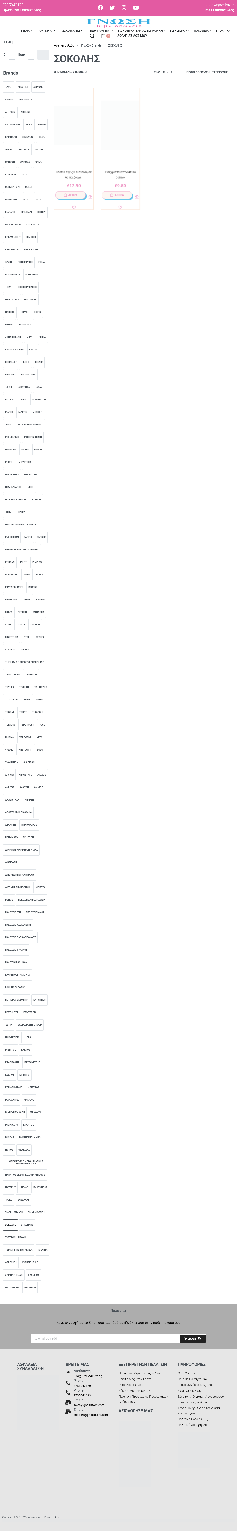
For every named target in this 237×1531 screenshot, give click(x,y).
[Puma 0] (39, 574)
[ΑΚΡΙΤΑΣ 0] (9, 787)
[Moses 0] (38, 449)
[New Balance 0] (13, 487)
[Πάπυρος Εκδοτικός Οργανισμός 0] (25, 1175)
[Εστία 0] (8, 1025)
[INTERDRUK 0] (25, 324)
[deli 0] (38, 199)
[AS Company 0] (12, 124)
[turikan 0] (10, 724)
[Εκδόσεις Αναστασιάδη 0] (31, 900)
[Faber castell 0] (32, 249)
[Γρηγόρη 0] (28, 837)
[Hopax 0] (23, 312)
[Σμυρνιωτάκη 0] (36, 1212)
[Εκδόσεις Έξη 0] (13, 912)
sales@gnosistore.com (89, 1405)
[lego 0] (26, 362)
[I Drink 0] (37, 312)
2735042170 (82, 1385)
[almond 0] (38, 87)
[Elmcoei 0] (30, 237)
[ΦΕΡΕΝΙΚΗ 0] (10, 1262)
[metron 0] (37, 412)
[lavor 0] (33, 349)
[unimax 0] (9, 737)
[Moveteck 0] (25, 462)
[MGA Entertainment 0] (30, 424)
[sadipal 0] (40, 599)
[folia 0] (41, 262)
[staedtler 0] (11, 637)
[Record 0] (33, 587)
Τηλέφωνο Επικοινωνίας (21, 10)
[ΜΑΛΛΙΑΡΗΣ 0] (11, 1100)
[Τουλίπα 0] (42, 1250)
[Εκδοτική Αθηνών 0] (16, 962)
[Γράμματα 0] (11, 837)
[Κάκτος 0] (25, 1050)
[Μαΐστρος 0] (33, 1087)
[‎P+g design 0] (11, 537)
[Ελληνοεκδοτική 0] (15, 987)
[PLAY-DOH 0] (38, 562)
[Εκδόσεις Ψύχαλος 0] (16, 950)
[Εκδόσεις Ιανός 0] (35, 912)
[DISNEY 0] (41, 212)
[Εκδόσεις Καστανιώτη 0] (18, 925)
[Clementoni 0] (12, 187)
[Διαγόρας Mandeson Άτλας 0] (21, 850)
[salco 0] (8, 612)
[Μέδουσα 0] (35, 1112)
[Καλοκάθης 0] (12, 1062)
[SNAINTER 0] (38, 612)
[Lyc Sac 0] (9, 399)
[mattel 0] (23, 412)
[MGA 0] (8, 424)
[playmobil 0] (11, 574)
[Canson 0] (10, 162)
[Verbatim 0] (25, 737)
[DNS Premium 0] (13, 224)
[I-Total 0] (9, 324)
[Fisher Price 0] (25, 262)
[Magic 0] (23, 399)
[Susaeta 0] (10, 649)
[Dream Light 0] (12, 237)
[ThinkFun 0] (31, 674)
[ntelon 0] (36, 499)
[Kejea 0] (42, 337)
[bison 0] (8, 149)
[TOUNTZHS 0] (41, 687)
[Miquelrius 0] (12, 437)
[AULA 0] (29, 124)
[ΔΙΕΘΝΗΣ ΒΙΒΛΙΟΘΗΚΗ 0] (17, 887)
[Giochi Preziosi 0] (27, 287)
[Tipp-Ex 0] (9, 687)
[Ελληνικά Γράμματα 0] (17, 975)
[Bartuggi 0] (11, 137)
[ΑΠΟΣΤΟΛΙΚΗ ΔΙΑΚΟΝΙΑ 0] (18, 812)
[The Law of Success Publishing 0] (24, 662)
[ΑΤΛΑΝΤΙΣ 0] (10, 825)
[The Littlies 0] (12, 674)
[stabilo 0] (35, 624)
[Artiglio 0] (10, 112)
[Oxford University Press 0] (20, 524)
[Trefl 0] (27, 699)
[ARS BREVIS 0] (25, 99)
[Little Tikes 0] (28, 374)
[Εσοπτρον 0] (30, 1012)
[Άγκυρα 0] (9, 774)
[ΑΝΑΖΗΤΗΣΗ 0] (12, 799)
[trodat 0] (9, 712)
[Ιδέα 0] (28, 1037)
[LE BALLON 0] (11, 362)
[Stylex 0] (40, 637)
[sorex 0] (8, 624)
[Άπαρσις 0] (29, 799)
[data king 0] (11, 199)
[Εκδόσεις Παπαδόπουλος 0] (20, 937)
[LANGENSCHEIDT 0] (14, 349)
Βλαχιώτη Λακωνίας (88, 1376)
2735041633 (82, 1395)
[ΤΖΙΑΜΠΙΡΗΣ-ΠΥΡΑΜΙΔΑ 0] (18, 1250)
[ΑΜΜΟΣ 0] (38, 787)
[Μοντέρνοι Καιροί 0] (30, 1137)
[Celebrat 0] (10, 174)
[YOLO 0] (39, 749)
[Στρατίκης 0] (27, 1225)
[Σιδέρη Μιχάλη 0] (14, 1212)
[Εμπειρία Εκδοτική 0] (16, 1000)
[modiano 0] (10, 449)
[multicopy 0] (30, 474)
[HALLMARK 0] (30, 299)
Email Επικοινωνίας (218, 10)
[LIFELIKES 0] (10, 374)
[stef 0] (26, 637)
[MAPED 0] (9, 412)
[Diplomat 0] (26, 212)
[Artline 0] (25, 112)
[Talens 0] (25, 649)
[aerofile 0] (23, 87)
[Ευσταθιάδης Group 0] (29, 1025)
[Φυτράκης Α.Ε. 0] (30, 1262)
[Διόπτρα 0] (40, 887)
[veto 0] (39, 737)
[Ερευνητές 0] (11, 1012)
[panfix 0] (28, 537)
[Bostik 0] (39, 149)
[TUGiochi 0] (37, 712)
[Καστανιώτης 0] (32, 1062)
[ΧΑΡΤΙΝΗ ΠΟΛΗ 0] (13, 1275)
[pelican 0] (9, 562)
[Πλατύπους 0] (40, 1187)
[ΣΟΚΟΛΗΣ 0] (10, 1225)
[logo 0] (8, 387)
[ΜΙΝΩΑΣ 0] (9, 1137)
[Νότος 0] (9, 1150)
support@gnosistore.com (91, 1415)
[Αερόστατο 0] (25, 774)
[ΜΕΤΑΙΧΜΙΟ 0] (11, 1125)
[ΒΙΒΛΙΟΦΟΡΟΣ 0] (29, 825)
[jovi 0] (29, 337)
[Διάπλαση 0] (11, 862)
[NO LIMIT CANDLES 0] (15, 499)
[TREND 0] (39, 699)
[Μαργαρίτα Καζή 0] (14, 1112)
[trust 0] (23, 712)
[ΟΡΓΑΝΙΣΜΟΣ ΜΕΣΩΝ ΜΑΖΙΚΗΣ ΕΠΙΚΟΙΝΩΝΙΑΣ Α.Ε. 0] (26, 1162)
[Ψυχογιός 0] (33, 1275)
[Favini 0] (8, 262)
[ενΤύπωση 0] (39, 1000)
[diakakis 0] (10, 212)
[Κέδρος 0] (9, 1075)
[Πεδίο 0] (24, 1187)
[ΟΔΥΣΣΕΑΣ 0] (24, 1150)
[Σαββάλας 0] (23, 1200)
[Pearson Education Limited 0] (22, 549)
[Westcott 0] (25, 749)
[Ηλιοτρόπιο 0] (12, 1037)
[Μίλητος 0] (29, 1125)
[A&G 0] (8, 87)
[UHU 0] (42, 724)
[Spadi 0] (21, 624)
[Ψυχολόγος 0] (12, 1287)
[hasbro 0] (9, 312)
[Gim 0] (8, 287)
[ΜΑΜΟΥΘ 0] (29, 1100)
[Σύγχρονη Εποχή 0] (15, 1237)
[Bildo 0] (41, 137)
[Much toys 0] (12, 474)
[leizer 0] (38, 362)
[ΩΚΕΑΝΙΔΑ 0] (30, 1287)
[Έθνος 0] (9, 900)
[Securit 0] (22, 612)
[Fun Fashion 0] (12, 274)
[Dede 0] (25, 199)
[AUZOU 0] (41, 124)
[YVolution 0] (11, 762)
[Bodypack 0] (23, 149)
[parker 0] (41, 537)
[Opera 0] (21, 512)
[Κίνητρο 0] (24, 1075)
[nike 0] (30, 487)
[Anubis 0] (9, 99)
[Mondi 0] (25, 449)
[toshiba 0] (24, 687)
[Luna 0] (38, 387)
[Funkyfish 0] (32, 274)
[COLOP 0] (29, 187)
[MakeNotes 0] (39, 399)
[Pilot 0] (23, 562)
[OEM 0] (8, 512)
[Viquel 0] (9, 749)
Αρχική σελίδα (64, 45)
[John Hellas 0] (13, 337)
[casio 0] (38, 162)
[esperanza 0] (11, 249)
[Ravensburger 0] (14, 587)
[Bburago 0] (27, 137)
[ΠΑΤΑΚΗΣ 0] (10, 1187)
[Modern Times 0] (32, 437)
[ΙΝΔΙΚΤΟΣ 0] (10, 1050)
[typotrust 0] (27, 724)
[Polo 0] (27, 574)
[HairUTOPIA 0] (12, 299)
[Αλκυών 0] (24, 787)
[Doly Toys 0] (33, 224)
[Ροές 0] (8, 1200)
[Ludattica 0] (24, 387)
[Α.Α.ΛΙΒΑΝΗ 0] (30, 762)
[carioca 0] (25, 162)
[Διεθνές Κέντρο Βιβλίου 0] (19, 875)
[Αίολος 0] (42, 774)
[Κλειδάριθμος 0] (13, 1087)
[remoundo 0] (11, 599)
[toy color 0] (11, 699)
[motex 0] (9, 462)
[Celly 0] (25, 174)
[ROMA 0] (27, 599)
